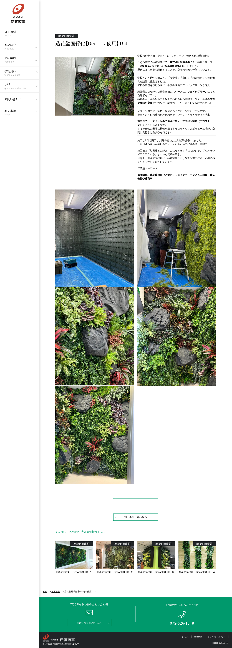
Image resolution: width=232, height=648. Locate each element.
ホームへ (185, 637)
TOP (45, 591)
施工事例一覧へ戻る (135, 517)
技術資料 (12, 72)
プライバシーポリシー (217, 637)
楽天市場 (10, 112)
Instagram (198, 637)
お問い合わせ (12, 99)
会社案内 (10, 59)
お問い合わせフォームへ (89, 622)
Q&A (15, 85)
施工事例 (10, 33)
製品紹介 (10, 46)
